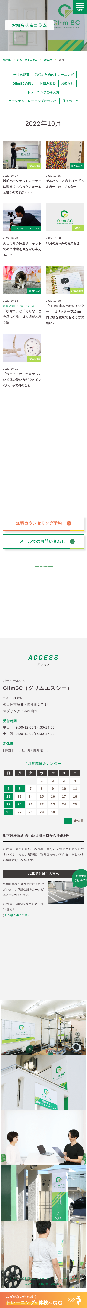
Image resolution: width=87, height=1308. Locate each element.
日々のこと (70, 101)
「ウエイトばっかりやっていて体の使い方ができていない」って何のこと (22, 379)
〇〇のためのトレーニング (54, 74)
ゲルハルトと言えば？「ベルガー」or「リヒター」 (65, 183)
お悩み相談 (48, 83)
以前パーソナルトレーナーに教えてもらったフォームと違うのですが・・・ (22, 186)
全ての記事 (21, 74)
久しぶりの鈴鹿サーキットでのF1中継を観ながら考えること (22, 249)
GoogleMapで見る (18, 915)
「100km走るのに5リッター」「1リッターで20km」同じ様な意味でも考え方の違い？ (65, 314)
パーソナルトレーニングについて (32, 101)
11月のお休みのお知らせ (62, 243)
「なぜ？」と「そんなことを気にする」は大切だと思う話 (22, 316)
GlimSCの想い (24, 83)
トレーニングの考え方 (43, 92)
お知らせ (67, 83)
